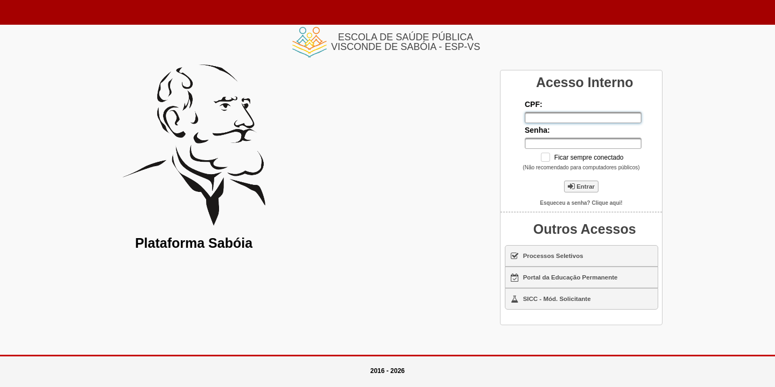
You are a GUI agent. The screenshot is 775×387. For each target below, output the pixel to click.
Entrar (581, 186)
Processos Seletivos (547, 256)
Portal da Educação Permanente (564, 277)
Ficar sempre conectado (589, 157)
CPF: (535, 104)
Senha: (538, 130)
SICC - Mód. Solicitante (551, 299)
